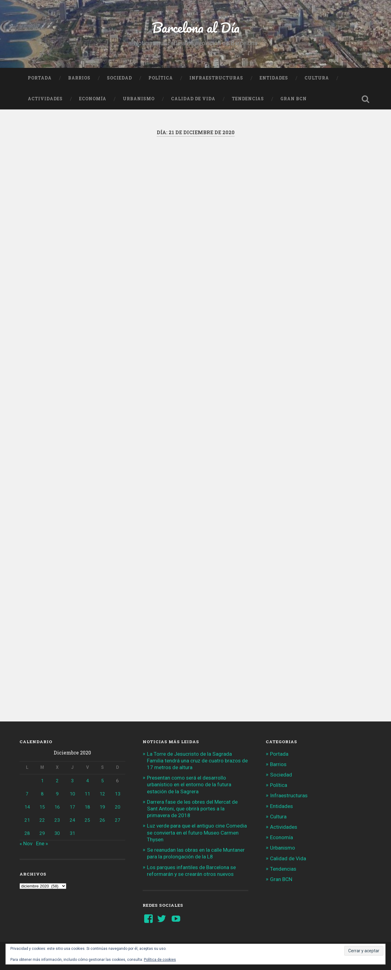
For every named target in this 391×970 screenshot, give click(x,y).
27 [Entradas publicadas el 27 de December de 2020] (117, 820)
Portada (40, 78)
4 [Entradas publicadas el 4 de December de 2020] (87, 781)
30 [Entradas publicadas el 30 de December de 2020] (57, 833)
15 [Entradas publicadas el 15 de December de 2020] (42, 807)
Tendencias (248, 98)
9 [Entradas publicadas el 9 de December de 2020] (57, 794)
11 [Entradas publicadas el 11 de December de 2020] (87, 794)
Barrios (79, 78)
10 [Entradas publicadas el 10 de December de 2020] (72, 794)
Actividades (45, 98)
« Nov (26, 843)
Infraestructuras (216, 78)
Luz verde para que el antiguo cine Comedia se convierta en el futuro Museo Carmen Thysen (197, 832)
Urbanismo (139, 98)
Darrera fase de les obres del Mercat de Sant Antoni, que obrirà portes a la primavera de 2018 (192, 808)
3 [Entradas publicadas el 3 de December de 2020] (72, 781)
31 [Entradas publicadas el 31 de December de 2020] (72, 833)
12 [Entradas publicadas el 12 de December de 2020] (102, 794)
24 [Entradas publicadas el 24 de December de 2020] (72, 820)
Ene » (42, 843)
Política (160, 78)
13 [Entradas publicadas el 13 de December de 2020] (117, 794)
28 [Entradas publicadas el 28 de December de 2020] (27, 833)
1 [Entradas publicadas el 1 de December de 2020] (42, 781)
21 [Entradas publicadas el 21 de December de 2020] (27, 820)
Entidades (274, 78)
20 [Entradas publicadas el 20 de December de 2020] (117, 807)
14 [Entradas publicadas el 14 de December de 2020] (27, 807)
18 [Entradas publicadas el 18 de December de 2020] (87, 807)
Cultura (317, 78)
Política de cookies (160, 959)
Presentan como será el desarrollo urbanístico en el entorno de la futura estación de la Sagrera (189, 784)
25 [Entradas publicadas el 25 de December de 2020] (87, 820)
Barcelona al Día (195, 27)
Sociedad (119, 78)
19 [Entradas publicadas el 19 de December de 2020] (102, 807)
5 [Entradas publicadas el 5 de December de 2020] (102, 781)
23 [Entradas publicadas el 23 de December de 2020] (57, 820)
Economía (92, 98)
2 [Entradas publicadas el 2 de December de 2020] (57, 781)
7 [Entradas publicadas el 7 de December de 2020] (27, 794)
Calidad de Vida (193, 98)
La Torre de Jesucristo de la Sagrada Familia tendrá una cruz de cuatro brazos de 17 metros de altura (197, 760)
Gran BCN (293, 98)
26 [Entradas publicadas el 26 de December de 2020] (102, 820)
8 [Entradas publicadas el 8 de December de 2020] (42, 794)
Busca (365, 99)
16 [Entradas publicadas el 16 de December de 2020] (57, 807)
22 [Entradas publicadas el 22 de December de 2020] (42, 820)
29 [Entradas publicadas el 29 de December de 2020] (42, 833)
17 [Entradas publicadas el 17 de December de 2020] (72, 807)
